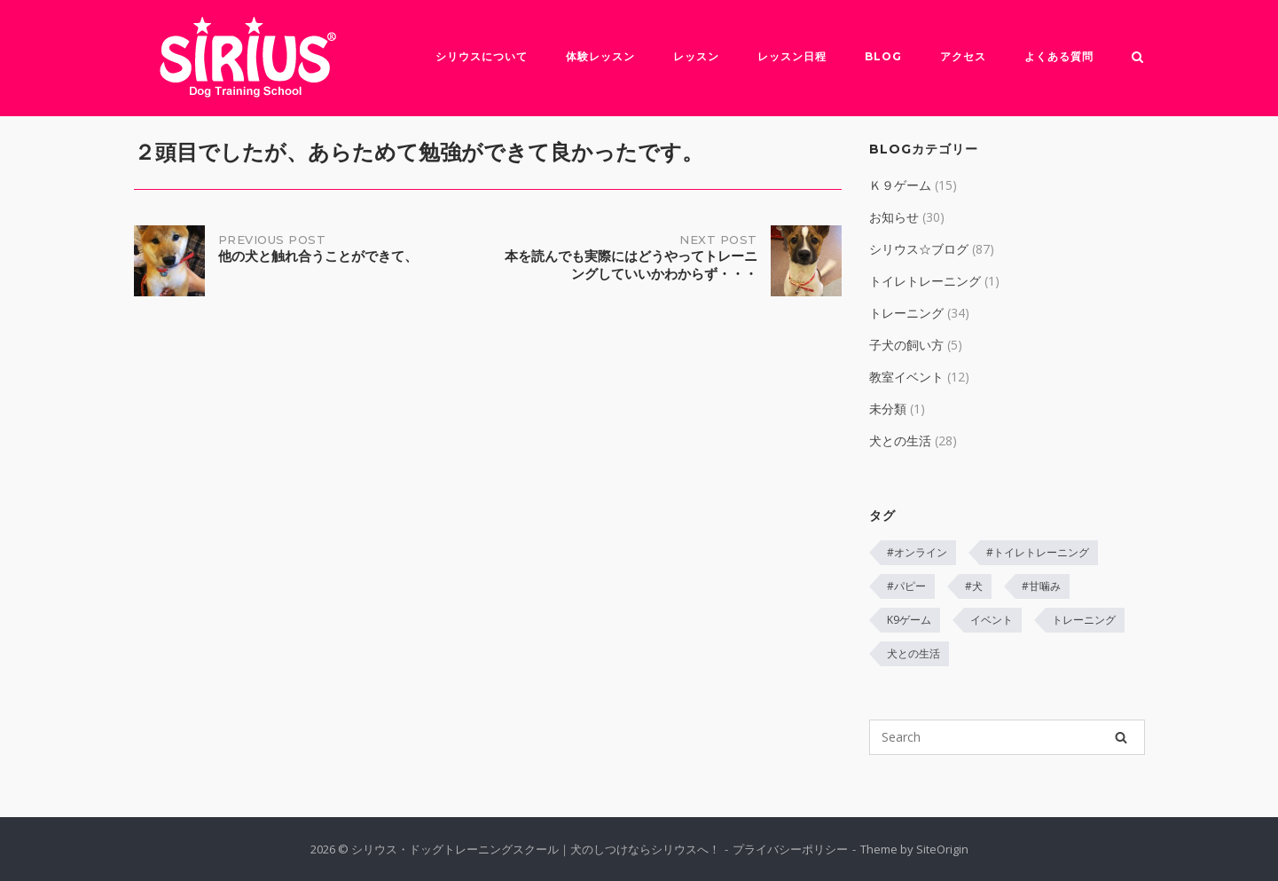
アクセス (963, 56)
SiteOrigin (942, 849)
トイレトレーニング (925, 280)
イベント (991, 619)
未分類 (887, 408)
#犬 (974, 586)
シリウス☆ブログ (918, 248)
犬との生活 (900, 440)
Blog (883, 56)
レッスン (696, 56)
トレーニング (906, 312)
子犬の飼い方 (906, 344)
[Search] (1121, 737)
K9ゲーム (909, 619)
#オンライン (917, 552)
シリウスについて (481, 56)
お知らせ (894, 216)
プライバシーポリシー (790, 849)
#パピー (906, 586)
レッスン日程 (792, 56)
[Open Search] (1137, 59)
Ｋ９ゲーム (900, 185)
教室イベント (906, 376)
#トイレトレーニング (1037, 552)
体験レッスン (600, 56)
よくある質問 (1059, 56)
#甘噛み (1041, 586)
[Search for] (1007, 737)
